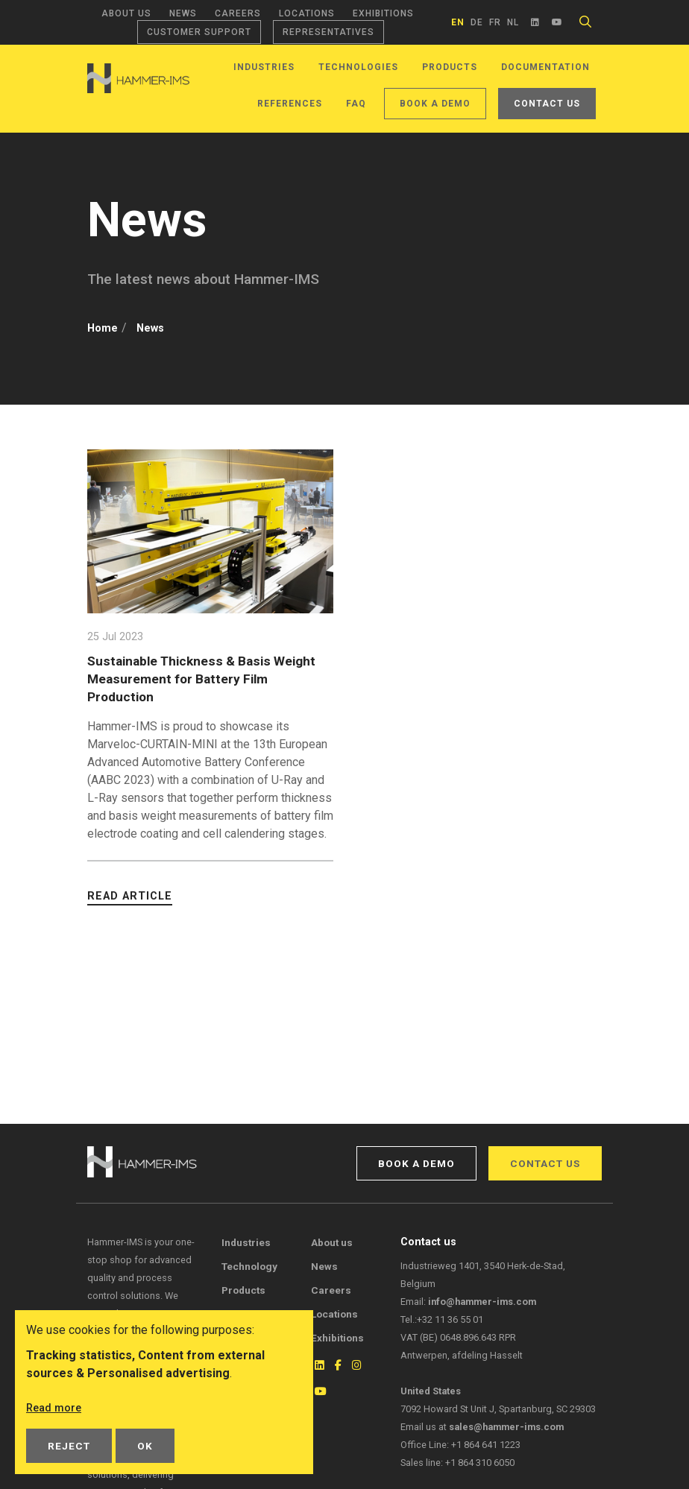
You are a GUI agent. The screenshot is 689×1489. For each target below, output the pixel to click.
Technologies (358, 67)
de (477, 22)
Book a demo (435, 103)
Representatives (328, 32)
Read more (56, 1408)
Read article (129, 895)
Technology (249, 1266)
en (458, 22)
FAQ (356, 103)
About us (126, 13)
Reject (69, 1446)
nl (513, 22)
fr (495, 22)
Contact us (547, 103)
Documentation (545, 67)
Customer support (199, 32)
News (183, 13)
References (289, 103)
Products (449, 67)
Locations (307, 13)
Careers (238, 13)
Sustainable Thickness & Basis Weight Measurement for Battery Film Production (196, 677)
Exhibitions (383, 13)
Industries (264, 67)
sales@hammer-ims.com (506, 1426)
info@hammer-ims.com (482, 1301)
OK (145, 1446)
